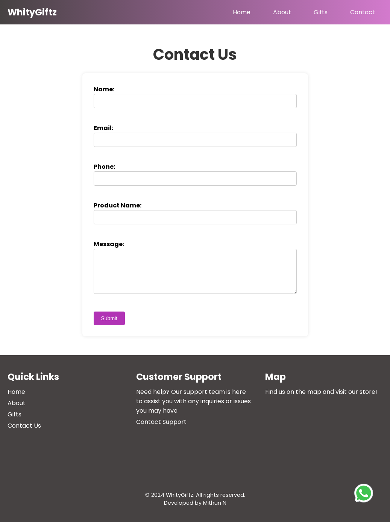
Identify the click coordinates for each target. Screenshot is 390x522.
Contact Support (161, 422)
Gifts (321, 12)
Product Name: (117, 205)
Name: (104, 89)
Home (241, 12)
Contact (362, 12)
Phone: (104, 166)
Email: (103, 128)
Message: (109, 244)
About (282, 12)
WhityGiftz (32, 12)
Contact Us (24, 425)
